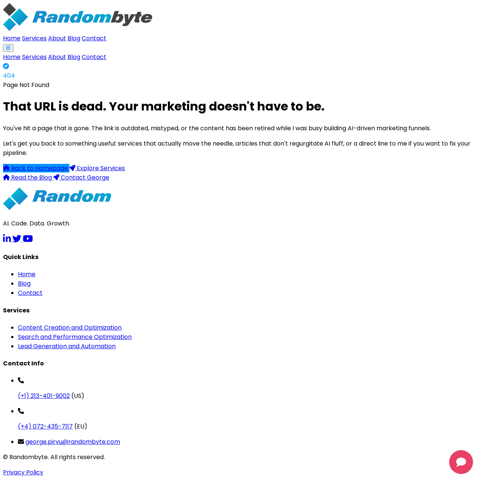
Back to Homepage (36, 168)
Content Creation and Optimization (70, 327)
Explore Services (97, 168)
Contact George (81, 177)
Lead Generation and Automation (67, 346)
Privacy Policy (23, 472)
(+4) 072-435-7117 (45, 426)
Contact (94, 38)
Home (12, 38)
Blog (74, 38)
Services (34, 38)
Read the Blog (28, 177)
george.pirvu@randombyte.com (72, 441)
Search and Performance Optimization (75, 337)
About (57, 38)
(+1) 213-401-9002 (44, 396)
